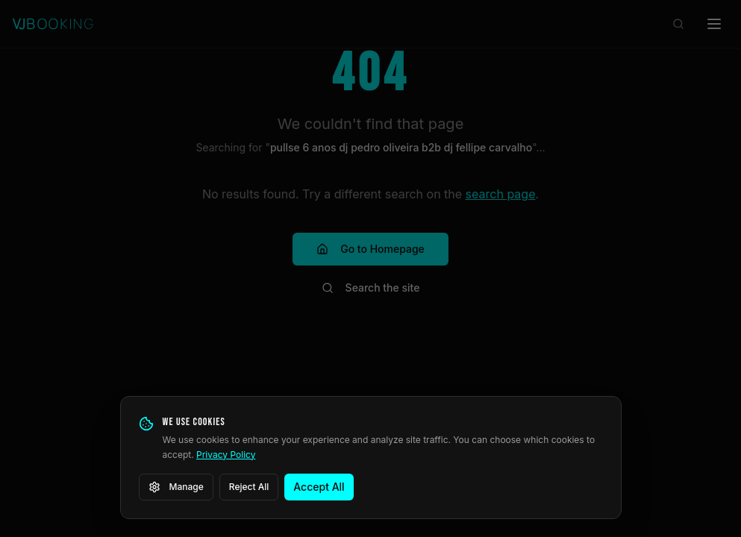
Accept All (318, 486)
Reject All (249, 486)
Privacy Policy (225, 454)
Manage (176, 487)
